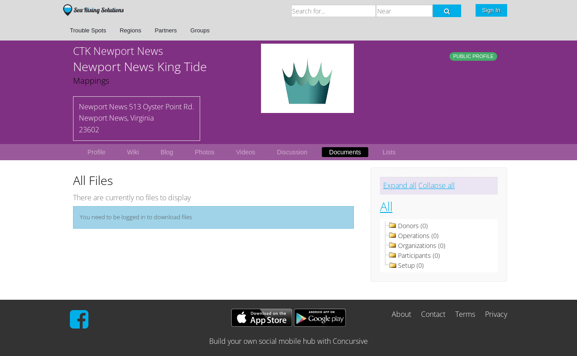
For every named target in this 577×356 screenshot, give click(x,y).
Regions (130, 30)
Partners (166, 30)
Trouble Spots (88, 30)
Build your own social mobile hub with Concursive (288, 341)
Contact (433, 314)
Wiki (133, 152)
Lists (389, 152)
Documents (345, 152)
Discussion (292, 152)
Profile (96, 152)
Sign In (491, 10)
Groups (200, 30)
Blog (166, 152)
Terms (465, 314)
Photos (205, 152)
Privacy (496, 314)
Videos (246, 152)
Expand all (400, 185)
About (401, 314)
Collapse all (436, 185)
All (386, 206)
